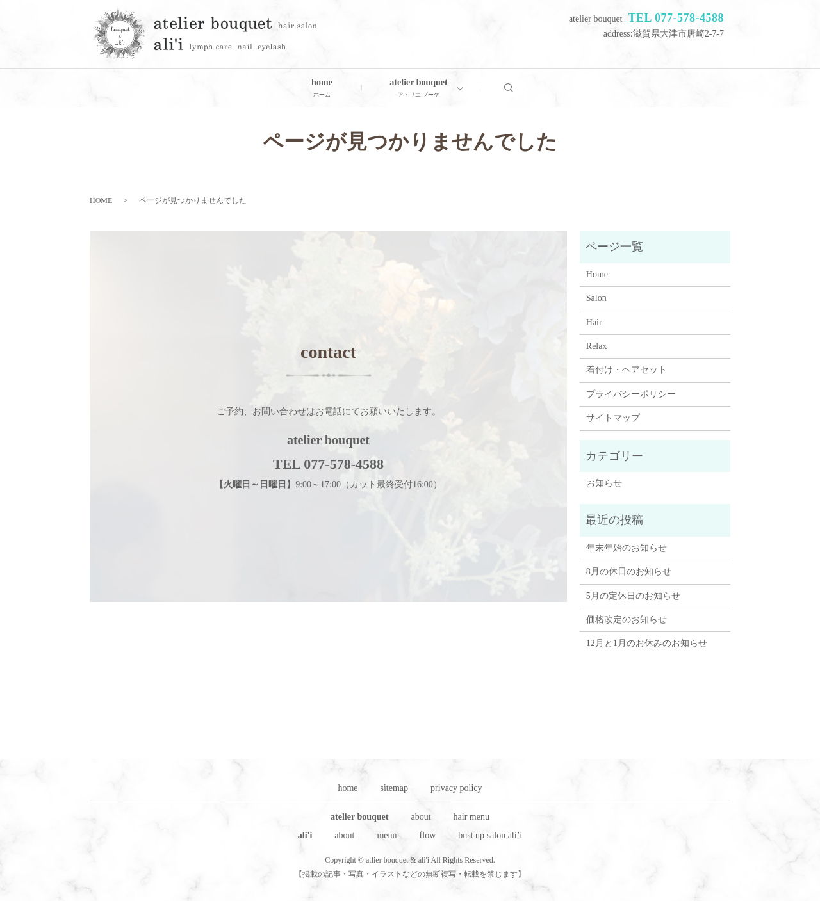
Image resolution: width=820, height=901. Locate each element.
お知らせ (604, 483)
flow (428, 835)
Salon (596, 298)
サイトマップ (613, 418)
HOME (101, 200)
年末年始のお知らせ (626, 548)
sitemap (395, 788)
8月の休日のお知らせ (628, 571)
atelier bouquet (418, 88)
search (521, 87)
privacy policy (456, 788)
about (420, 817)
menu (387, 835)
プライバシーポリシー (631, 394)
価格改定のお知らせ (626, 619)
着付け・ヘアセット (626, 370)
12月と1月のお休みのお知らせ (646, 643)
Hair (594, 322)
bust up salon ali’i (490, 835)
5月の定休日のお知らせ (633, 596)
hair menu (471, 817)
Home (597, 274)
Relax (596, 346)
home (321, 88)
